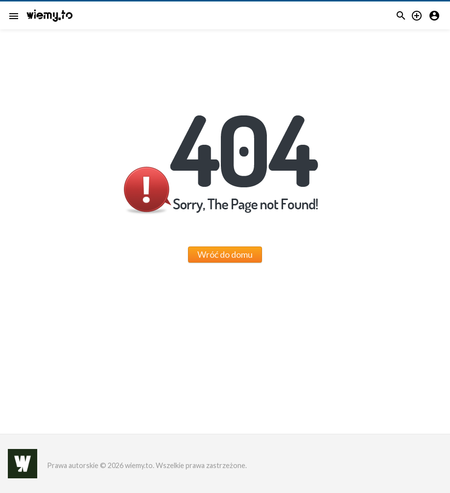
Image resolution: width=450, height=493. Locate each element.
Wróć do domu (225, 254)
